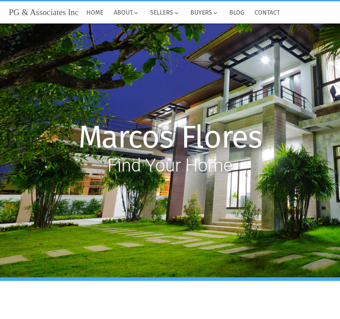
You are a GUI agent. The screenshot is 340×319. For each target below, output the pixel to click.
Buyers (204, 12)
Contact (268, 12)
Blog (237, 12)
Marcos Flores (170, 137)
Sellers (165, 12)
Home (95, 12)
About (126, 12)
